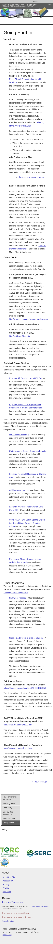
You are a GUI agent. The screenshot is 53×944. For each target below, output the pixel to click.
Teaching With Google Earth (16, 593)
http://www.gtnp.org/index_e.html (18, 748)
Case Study (7, 808)
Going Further (8, 823)
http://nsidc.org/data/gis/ (19, 336)
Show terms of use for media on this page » (17, 917)
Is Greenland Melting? (19, 435)
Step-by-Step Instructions (8, 813)
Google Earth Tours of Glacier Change (26, 638)
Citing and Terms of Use (12, 902)
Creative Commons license (39, 906)
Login (35, 1)
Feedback (7, 891)
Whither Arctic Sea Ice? (19, 490)
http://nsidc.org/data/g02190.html (18, 725)
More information (8, 921)
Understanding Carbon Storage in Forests (27, 451)
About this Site (9, 877)
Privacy (6, 888)
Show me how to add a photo (30, 177)
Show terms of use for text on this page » (16, 913)
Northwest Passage (17, 598)
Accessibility (8, 881)
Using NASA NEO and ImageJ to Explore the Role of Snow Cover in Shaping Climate (27, 523)
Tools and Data (9, 819)
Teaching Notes (9, 804)
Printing (6, 884)
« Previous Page (39, 782)
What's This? (7, 935)
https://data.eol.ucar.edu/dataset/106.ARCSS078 (25, 688)
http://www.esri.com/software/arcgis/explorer (28, 319)
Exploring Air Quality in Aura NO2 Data (26, 378)
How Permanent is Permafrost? (10, 798)
